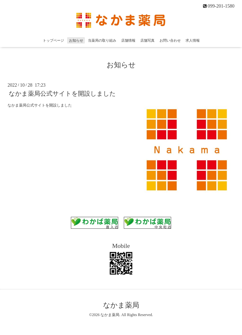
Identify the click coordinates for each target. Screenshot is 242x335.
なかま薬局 (121, 305)
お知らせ (76, 40)
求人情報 (193, 40)
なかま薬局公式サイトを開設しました (62, 93)
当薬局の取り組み (102, 40)
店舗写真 (147, 40)
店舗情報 (128, 40)
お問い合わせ (170, 40)
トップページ (53, 40)
